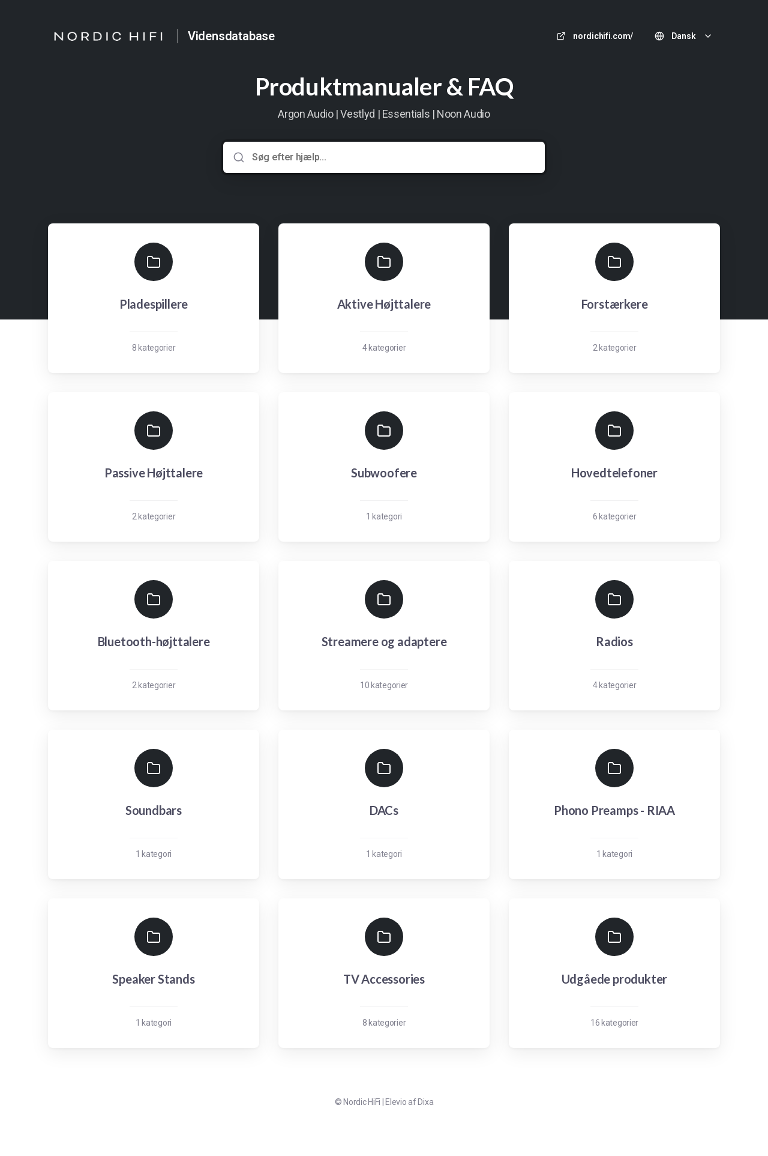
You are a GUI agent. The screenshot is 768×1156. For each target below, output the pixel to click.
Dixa (425, 1102)
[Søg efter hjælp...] (392, 157)
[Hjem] (108, 36)
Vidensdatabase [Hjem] (231, 36)
